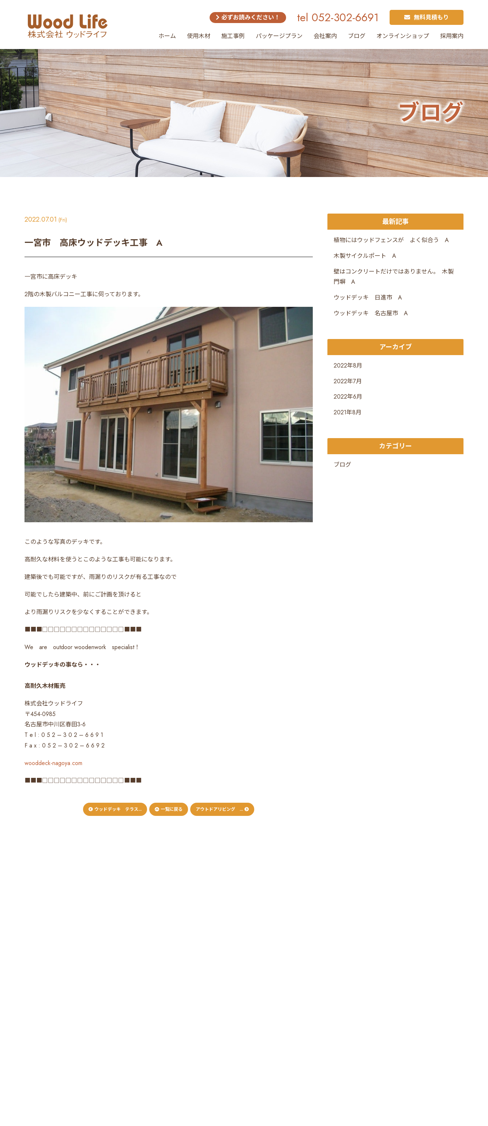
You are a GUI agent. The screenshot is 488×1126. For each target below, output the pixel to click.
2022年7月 (348, 381)
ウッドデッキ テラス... (115, 809)
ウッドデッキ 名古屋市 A (371, 313)
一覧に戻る (169, 809)
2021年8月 (347, 412)
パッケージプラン (279, 36)
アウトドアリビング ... (222, 809)
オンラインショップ (402, 36)
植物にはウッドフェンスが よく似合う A (391, 240)
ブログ (356, 36)
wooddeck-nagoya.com (53, 763)
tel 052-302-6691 (338, 17)
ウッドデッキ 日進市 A (368, 297)
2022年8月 (348, 365)
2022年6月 (348, 396)
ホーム (167, 36)
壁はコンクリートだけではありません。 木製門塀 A (394, 276)
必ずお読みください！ (248, 17)
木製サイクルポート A (365, 256)
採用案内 (451, 36)
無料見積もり (426, 17)
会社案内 (325, 36)
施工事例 (233, 36)
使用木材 (198, 36)
